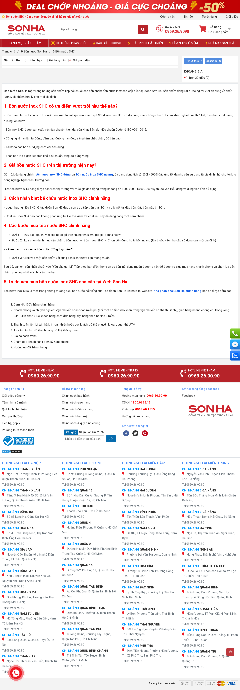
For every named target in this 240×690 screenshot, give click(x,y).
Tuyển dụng (209, 16)
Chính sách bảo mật (75, 416)
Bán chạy (33, 60)
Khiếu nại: (138, 409)
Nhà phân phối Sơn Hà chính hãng (177, 291)
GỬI (111, 439)
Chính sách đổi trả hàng (77, 409)
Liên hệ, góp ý (11, 423)
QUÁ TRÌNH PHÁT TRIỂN (145, 43)
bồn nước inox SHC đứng (53, 174)
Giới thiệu (232, 16)
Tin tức (188, 16)
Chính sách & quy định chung (81, 423)
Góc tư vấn (167, 16)
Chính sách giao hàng (76, 402)
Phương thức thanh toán (18, 430)
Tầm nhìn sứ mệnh (14, 402)
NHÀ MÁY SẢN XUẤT (221, 43)
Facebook (188, 395)
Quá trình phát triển (14, 409)
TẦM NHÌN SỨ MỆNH (184, 43)
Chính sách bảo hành (76, 395)
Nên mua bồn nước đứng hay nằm (47, 249)
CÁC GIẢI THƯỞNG (107, 43)
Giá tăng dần (55, 60)
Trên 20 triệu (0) (196, 77)
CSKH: (136, 402)
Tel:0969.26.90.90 (13, 484)
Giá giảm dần (79, 60)
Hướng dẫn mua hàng (136, 416)
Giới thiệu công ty (13, 395)
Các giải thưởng (12, 416)
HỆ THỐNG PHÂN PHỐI (71, 43)
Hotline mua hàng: (144, 395)
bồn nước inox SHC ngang (94, 174)
